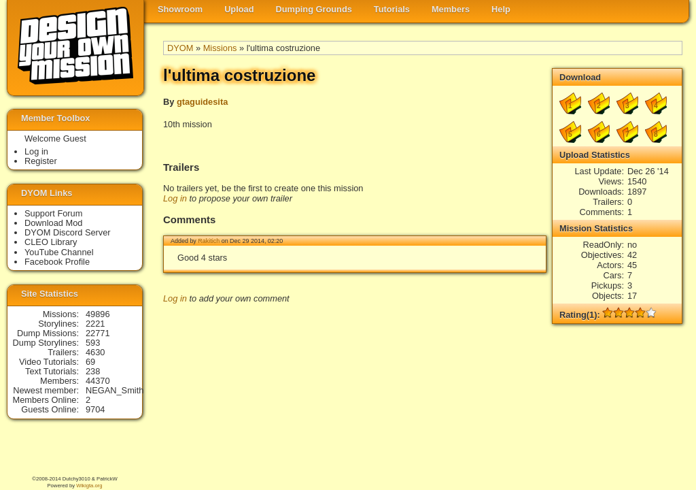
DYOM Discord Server (67, 232)
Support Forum (53, 213)
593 (93, 343)
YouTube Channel (59, 252)
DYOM (180, 48)
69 (90, 362)
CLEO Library (50, 242)
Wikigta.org (89, 486)
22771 (98, 333)
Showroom (180, 9)
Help (500, 9)
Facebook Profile (57, 262)
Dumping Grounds (314, 9)
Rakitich (209, 241)
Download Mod (53, 223)
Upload (239, 9)
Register (40, 161)
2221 (95, 323)
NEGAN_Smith (114, 390)
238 (93, 371)
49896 (98, 314)
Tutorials (392, 9)
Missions (220, 48)
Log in (175, 198)
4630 (95, 352)
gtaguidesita (202, 102)
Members (451, 9)
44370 (98, 381)
